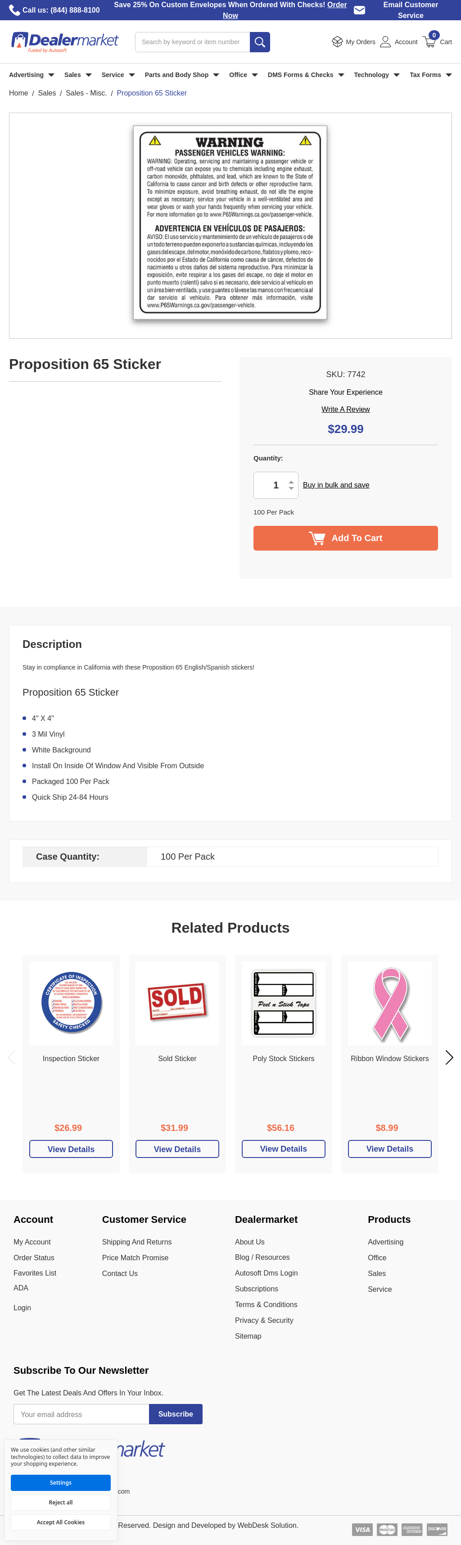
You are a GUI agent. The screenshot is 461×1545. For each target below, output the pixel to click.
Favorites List (35, 1273)
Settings (61, 1482)
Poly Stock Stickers (284, 1058)
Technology (377, 74)
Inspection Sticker (71, 1058)
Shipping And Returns (137, 1242)
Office (243, 74)
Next (449, 1057)
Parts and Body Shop (182, 74)
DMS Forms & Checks (306, 74)
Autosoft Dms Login (266, 1273)
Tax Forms (431, 74)
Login (22, 1308)
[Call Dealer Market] (14, 10)
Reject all (61, 1502)
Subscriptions (256, 1289)
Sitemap (248, 1336)
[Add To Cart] (71, 1149)
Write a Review (345, 409)
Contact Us (120, 1273)
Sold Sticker (177, 1058)
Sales (78, 74)
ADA (21, 1288)
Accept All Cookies (61, 1522)
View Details (283, 1148)
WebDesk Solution (266, 1525)
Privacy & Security (264, 1320)
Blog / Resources (262, 1257)
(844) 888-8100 (74, 10)
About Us (250, 1242)
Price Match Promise (135, 1258)
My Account (32, 1242)
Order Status (34, 1258)
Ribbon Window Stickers (390, 1058)
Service (118, 74)
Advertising (31, 74)
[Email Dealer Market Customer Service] (359, 10)
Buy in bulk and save (336, 485)
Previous (11, 1057)
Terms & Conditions (266, 1304)
